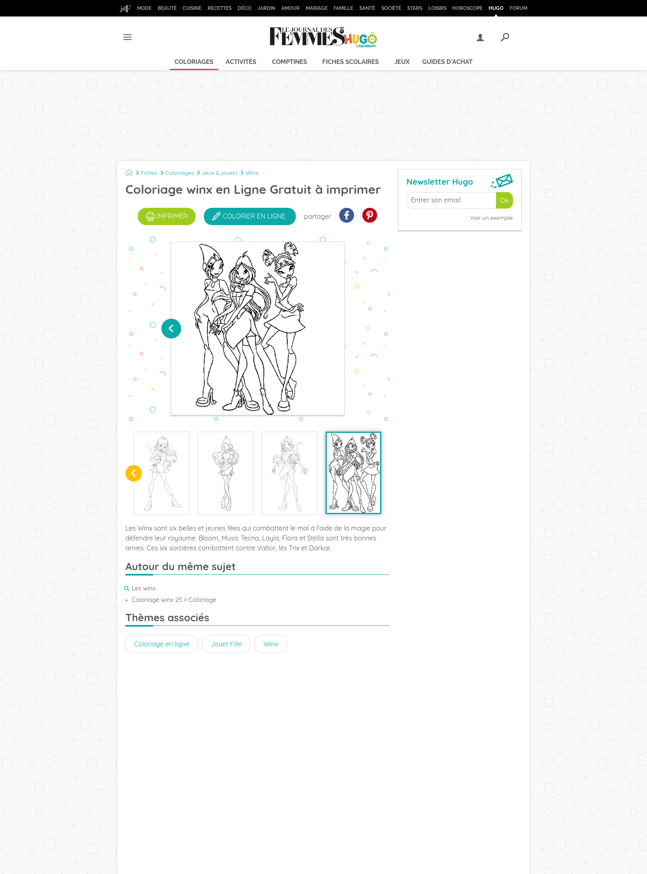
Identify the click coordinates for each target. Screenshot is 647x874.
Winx (252, 172)
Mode (144, 8)
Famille (343, 8)
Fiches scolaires (350, 62)
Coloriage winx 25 (157, 600)
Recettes (219, 8)
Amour (290, 8)
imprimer (167, 216)
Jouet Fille (226, 644)
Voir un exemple (491, 217)
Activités (241, 62)
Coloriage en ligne (161, 644)
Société (391, 8)
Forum (518, 8)
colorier (249, 216)
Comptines (289, 62)
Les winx (144, 588)
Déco (244, 8)
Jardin (266, 8)
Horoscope (467, 8)
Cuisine (191, 8)
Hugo (496, 8)
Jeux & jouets (220, 172)
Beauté (167, 8)
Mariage (317, 8)
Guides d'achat (447, 62)
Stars (414, 8)
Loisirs (437, 8)
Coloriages (194, 62)
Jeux (402, 62)
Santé (367, 8)
